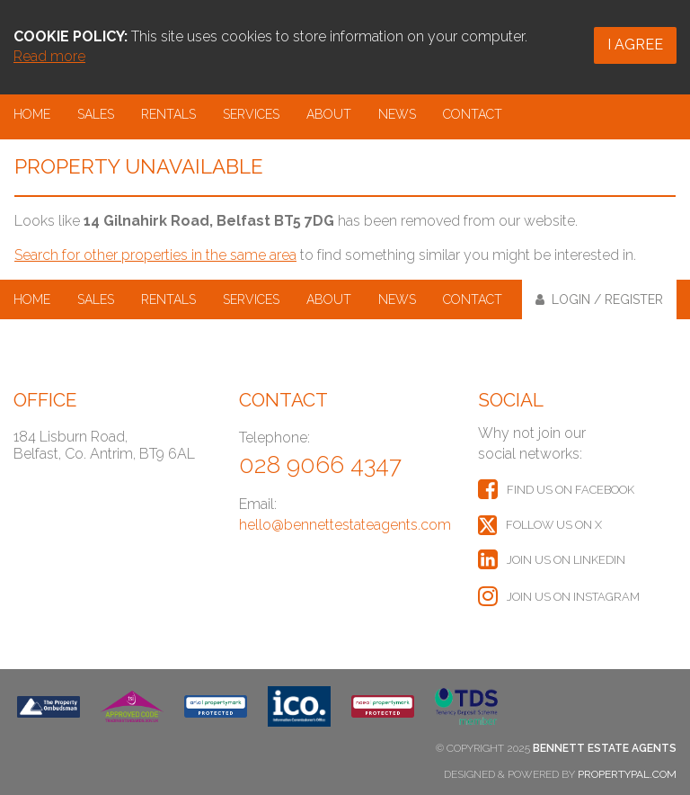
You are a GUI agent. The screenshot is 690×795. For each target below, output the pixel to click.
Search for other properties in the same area (155, 255)
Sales (95, 114)
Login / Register (599, 299)
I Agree (635, 44)
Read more (49, 56)
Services (251, 114)
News (397, 114)
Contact (472, 114)
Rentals (168, 114)
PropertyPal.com (627, 774)
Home (31, 114)
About (328, 114)
